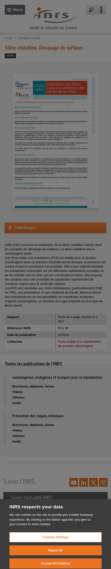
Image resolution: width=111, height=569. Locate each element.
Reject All (55, 554)
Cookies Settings (56, 541)
